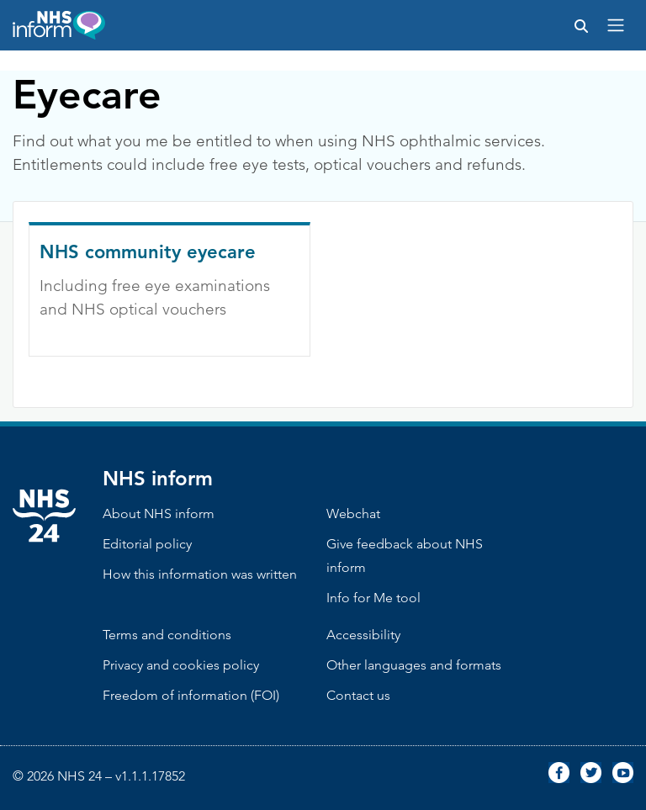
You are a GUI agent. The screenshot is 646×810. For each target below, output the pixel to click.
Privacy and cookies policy (181, 665)
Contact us (358, 695)
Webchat (353, 513)
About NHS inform (158, 513)
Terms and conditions (167, 635)
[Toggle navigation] (615, 25)
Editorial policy (147, 544)
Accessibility (363, 635)
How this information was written (200, 574)
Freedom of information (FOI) (191, 695)
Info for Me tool (373, 598)
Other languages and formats (413, 665)
